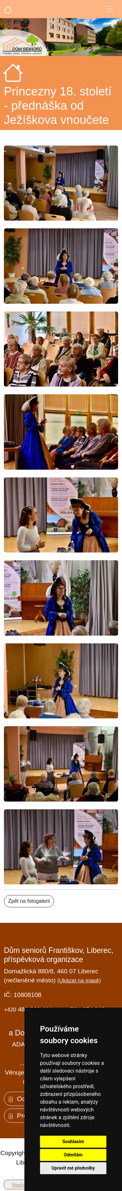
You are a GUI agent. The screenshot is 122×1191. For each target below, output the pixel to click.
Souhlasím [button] (73, 1141)
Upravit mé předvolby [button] (73, 1168)
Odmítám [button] (73, 1154)
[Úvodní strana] (8, 9)
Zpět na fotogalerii (29, 901)
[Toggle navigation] (109, 9)
